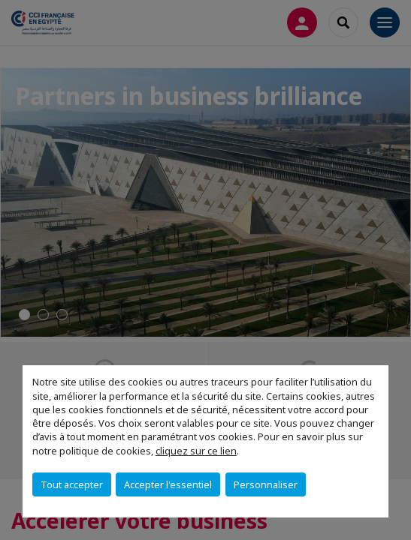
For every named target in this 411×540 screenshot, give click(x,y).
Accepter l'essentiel (168, 484)
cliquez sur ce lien (196, 451)
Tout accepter (72, 484)
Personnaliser (266, 484)
